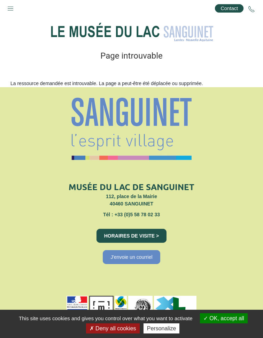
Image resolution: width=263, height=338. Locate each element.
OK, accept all (223, 318)
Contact (229, 8)
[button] (10, 7)
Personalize (161, 328)
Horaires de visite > (131, 236)
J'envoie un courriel (131, 257)
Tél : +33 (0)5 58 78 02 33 (131, 214)
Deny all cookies (113, 328)
